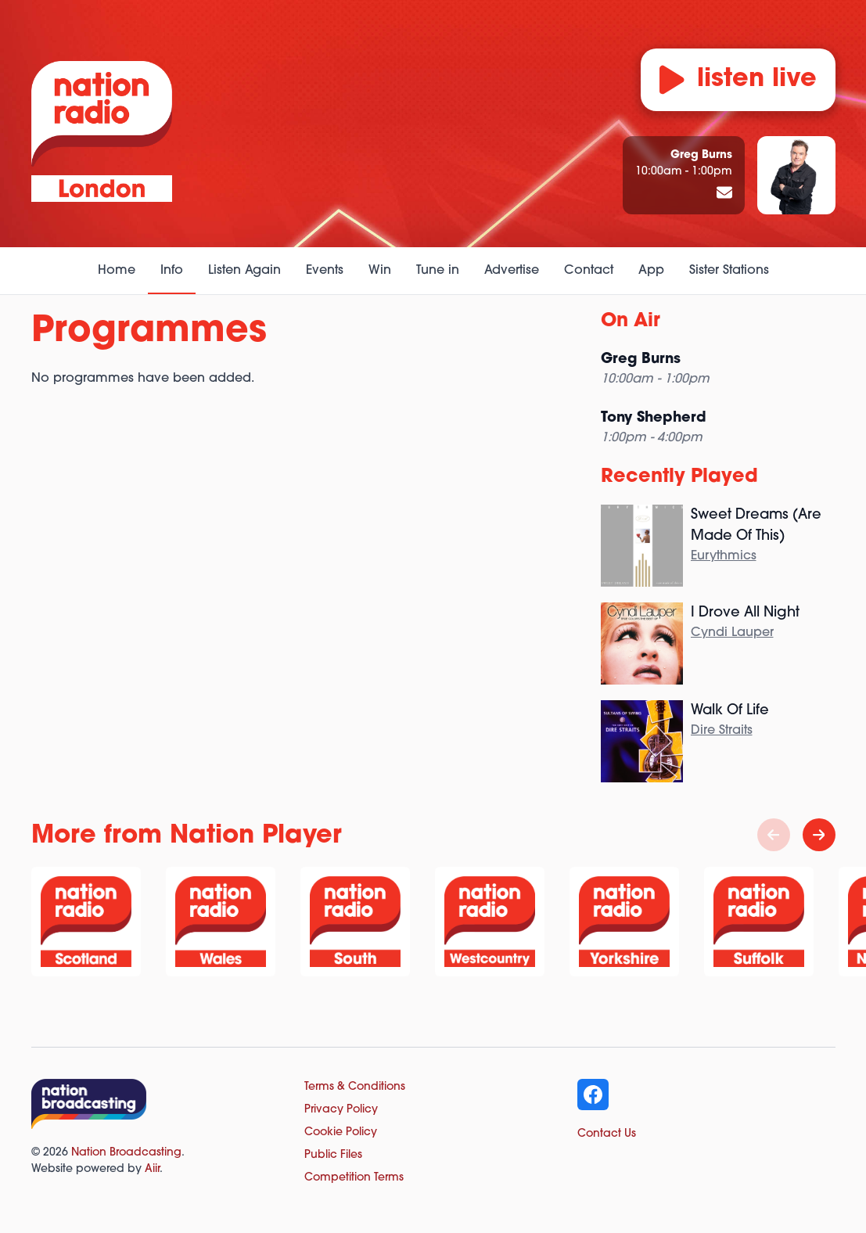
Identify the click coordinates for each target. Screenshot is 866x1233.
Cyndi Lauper (732, 633)
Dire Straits (722, 730)
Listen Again (244, 270)
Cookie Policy (340, 1132)
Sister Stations (729, 270)
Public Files (333, 1155)
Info (171, 270)
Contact (588, 270)
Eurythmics (723, 556)
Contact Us (606, 1134)
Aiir (152, 1169)
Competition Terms (354, 1178)
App (651, 270)
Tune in (437, 270)
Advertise (511, 270)
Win (379, 270)
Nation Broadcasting (126, 1153)
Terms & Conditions (354, 1087)
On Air (630, 321)
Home (116, 270)
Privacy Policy (341, 1110)
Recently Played (679, 477)
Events (324, 270)
